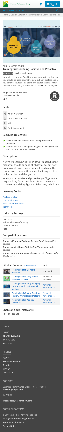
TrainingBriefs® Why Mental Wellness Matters (25, 278)
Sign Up (6, 365)
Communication (10, 200)
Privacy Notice (10, 426)
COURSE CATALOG (11, 336)
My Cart (6, 368)
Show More (30, 265)
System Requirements (13, 422)
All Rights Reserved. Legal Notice (18, 418)
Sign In (52, 4)
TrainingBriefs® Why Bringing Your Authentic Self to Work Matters (26, 286)
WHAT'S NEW (9, 339)
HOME (6, 332)
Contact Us (8, 372)
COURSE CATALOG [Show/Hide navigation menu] (13, 10)
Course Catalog (18, 14)
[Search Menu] (57, 10)
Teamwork (7, 206)
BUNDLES (7, 343)
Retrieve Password (12, 361)
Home (5, 14)
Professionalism (10, 197)
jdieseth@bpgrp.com (13, 389)
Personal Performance (13, 203)
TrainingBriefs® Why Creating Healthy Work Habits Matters (26, 294)
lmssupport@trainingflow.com (17, 400)
